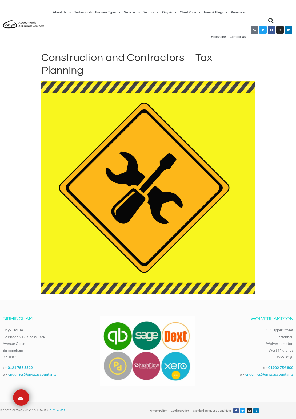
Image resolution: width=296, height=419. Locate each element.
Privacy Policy (158, 410)
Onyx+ (169, 12)
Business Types (108, 12)
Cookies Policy (180, 410)
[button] (271, 20)
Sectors (151, 12)
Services (132, 12)
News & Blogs (216, 12)
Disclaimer (57, 410)
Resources (238, 12)
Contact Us (238, 37)
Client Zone (190, 12)
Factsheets (218, 37)
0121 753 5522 (20, 367)
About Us (62, 12)
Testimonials (83, 12)
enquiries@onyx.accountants (32, 374)
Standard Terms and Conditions (212, 410)
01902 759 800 (280, 367)
